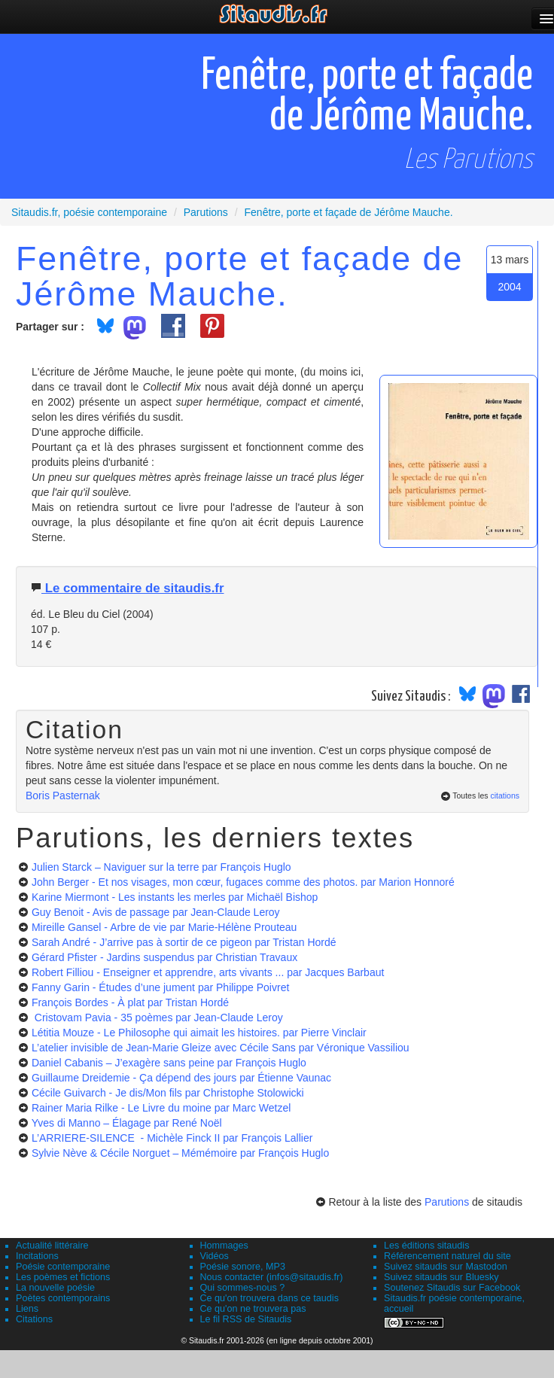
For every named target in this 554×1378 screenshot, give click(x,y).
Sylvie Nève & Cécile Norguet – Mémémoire (180, 1153)
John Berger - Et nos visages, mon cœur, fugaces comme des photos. (243, 882)
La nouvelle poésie (55, 1287)
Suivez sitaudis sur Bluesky (441, 1277)
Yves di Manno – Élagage (127, 1123)
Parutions (447, 1202)
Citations (34, 1319)
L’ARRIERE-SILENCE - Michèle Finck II (172, 1138)
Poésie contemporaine (63, 1266)
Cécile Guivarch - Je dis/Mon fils (168, 1093)
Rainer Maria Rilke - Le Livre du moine (161, 1108)
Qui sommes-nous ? (242, 1287)
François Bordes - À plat (130, 1002)
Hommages (224, 1245)
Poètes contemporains (63, 1298)
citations (504, 795)
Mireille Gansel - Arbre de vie (164, 927)
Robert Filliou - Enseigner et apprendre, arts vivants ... (208, 972)
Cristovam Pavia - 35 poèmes (157, 1017)
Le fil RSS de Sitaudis (246, 1319)
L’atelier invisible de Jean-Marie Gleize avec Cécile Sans (220, 1048)
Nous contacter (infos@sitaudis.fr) (271, 1277)
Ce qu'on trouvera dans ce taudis (269, 1298)
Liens (27, 1308)
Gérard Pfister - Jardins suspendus (164, 957)
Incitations (37, 1256)
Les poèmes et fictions (63, 1277)
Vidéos (214, 1256)
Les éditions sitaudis (426, 1245)
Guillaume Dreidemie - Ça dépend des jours (181, 1078)
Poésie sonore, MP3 (242, 1266)
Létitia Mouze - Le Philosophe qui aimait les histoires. (199, 1033)
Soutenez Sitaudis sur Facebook (452, 1287)
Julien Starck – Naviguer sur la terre (161, 867)
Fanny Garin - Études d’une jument (160, 987)
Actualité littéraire (52, 1245)
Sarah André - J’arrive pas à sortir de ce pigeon (184, 942)
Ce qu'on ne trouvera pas (253, 1308)
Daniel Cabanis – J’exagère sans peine (169, 1063)
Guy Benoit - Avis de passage (156, 912)
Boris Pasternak (63, 795)
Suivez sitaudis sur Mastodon (445, 1266)
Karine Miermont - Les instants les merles (175, 897)
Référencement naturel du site (447, 1256)
